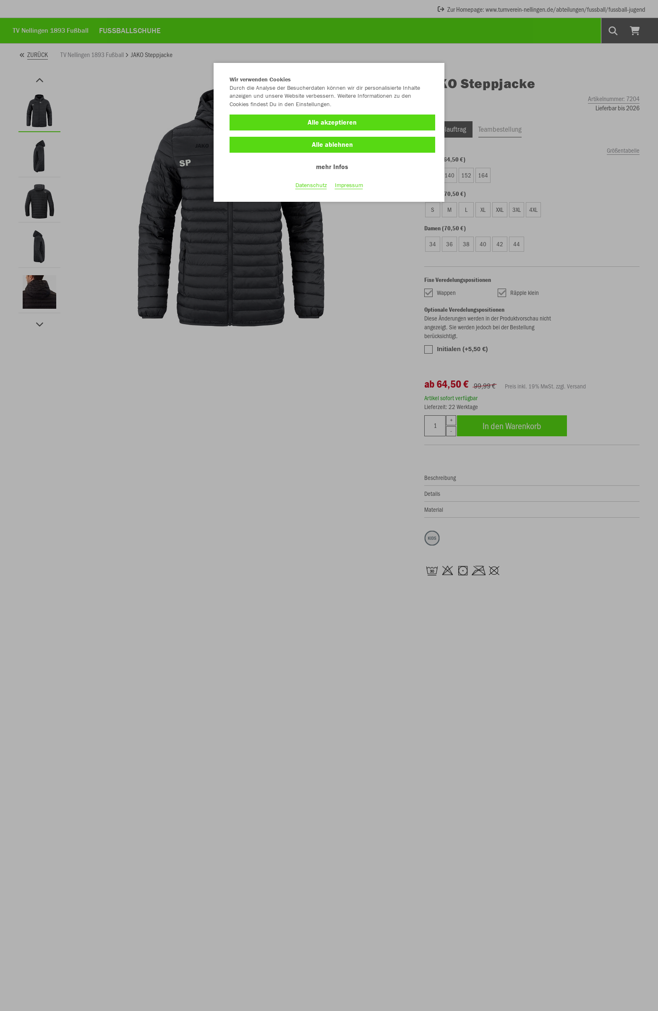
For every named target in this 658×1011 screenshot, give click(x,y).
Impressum (349, 185)
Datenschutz (311, 185)
